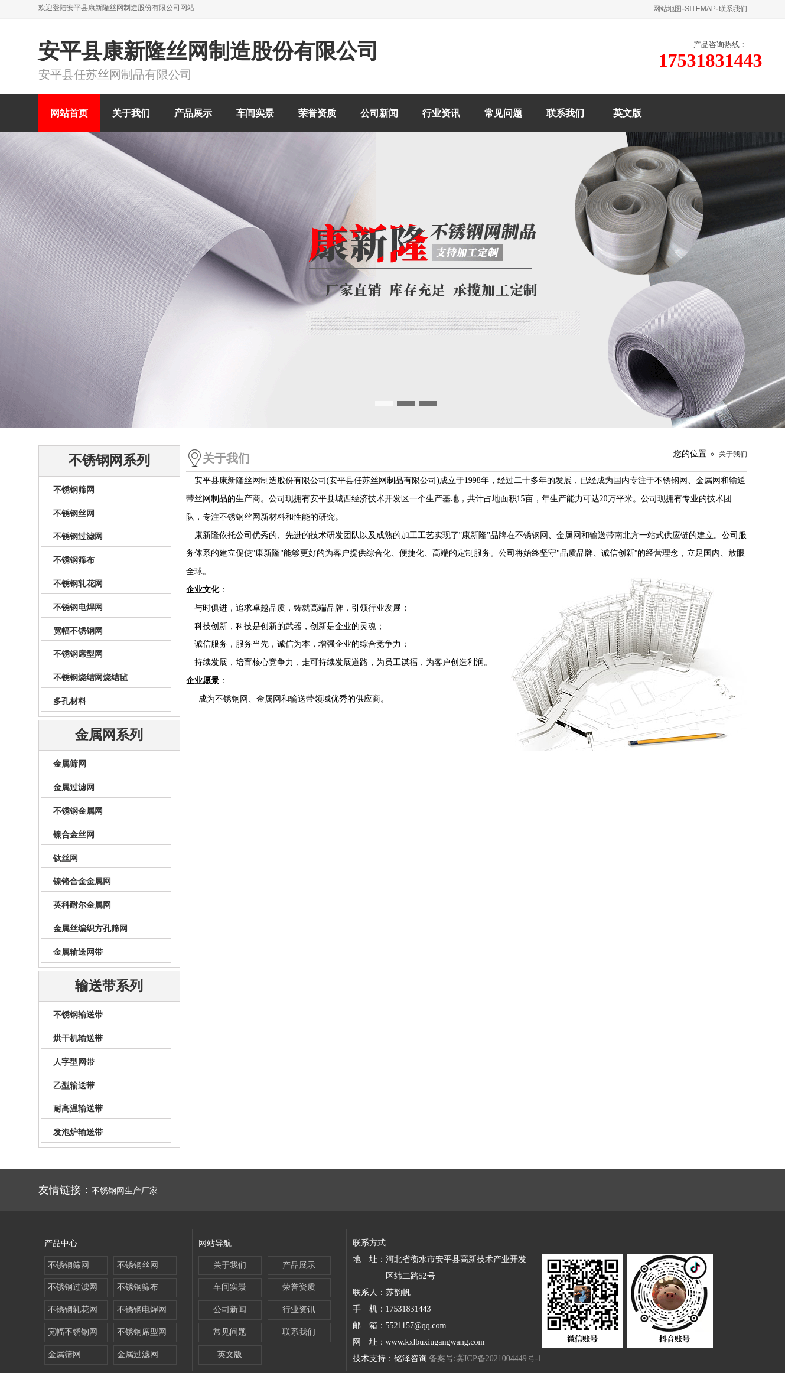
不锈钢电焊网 (78, 607)
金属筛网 (69, 763)
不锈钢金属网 (78, 811)
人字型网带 (74, 1062)
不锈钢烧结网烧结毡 (90, 677)
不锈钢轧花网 (78, 583)
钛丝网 (65, 858)
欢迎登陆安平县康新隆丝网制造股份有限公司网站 (116, 8)
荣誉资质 (317, 113)
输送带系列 (109, 986)
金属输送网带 (78, 952)
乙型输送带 (74, 1085)
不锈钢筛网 (74, 489)
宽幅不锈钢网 (78, 631)
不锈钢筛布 (74, 560)
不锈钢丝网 (74, 513)
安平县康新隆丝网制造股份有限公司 (208, 51)
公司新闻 (379, 113)
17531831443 (711, 60)
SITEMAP (700, 9)
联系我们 (733, 9)
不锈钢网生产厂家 (125, 1190)
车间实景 (255, 113)
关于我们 (131, 113)
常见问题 (503, 113)
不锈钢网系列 (109, 460)
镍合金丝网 (74, 834)
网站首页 (69, 113)
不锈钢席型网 (78, 654)
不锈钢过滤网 (78, 536)
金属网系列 (109, 735)
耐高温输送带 (78, 1108)
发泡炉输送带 (78, 1132)
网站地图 (667, 9)
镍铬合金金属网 (82, 881)
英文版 (627, 113)
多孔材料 (69, 701)
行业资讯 (441, 113)
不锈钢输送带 (78, 1014)
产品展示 (193, 113)
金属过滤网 (74, 787)
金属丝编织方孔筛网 (90, 928)
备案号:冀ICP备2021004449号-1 (485, 1358)
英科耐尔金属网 (82, 905)
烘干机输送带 (78, 1038)
